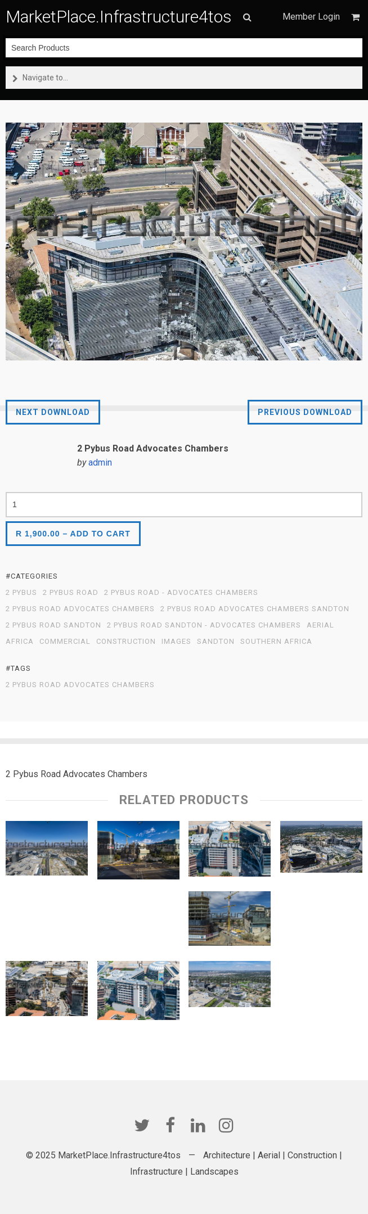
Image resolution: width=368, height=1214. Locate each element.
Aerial (320, 625)
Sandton (216, 642)
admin (100, 462)
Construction (126, 642)
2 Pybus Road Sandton (53, 625)
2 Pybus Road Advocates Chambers (80, 609)
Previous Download (305, 412)
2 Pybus (21, 593)
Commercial (65, 642)
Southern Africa (276, 642)
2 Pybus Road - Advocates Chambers (181, 593)
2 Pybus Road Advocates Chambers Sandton (254, 609)
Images (176, 642)
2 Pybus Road (70, 593)
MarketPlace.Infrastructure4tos (119, 16)
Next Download (53, 412)
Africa (20, 642)
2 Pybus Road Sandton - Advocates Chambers (204, 625)
